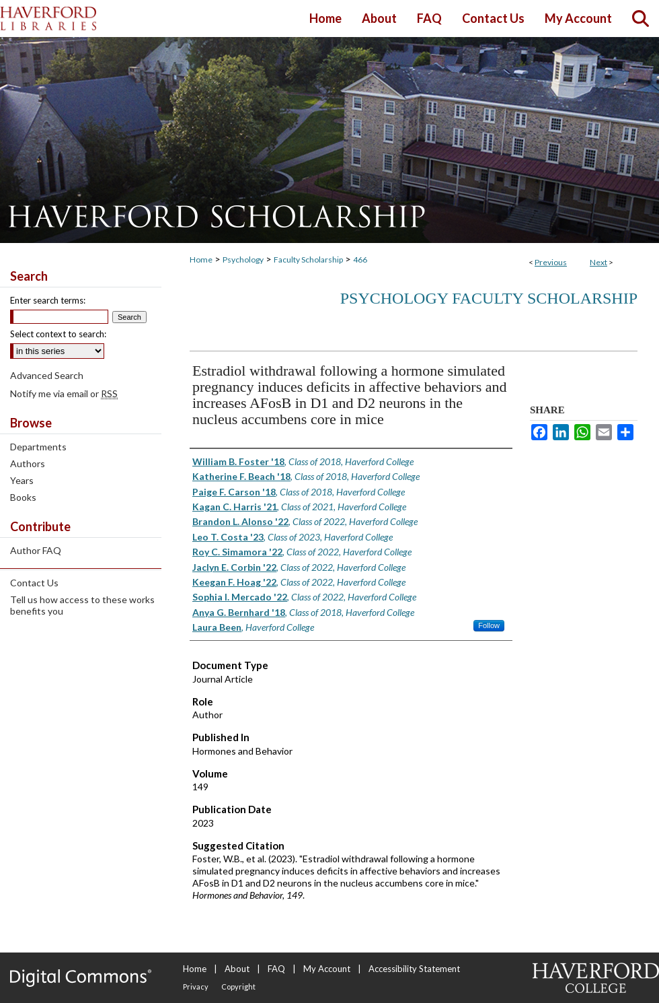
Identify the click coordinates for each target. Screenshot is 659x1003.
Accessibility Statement (414, 968)
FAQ (276, 968)
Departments (38, 446)
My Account (326, 968)
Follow (489, 625)
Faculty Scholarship (308, 259)
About (237, 968)
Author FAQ (35, 550)
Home (201, 259)
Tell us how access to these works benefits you (82, 605)
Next (598, 262)
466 (360, 259)
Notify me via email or (64, 393)
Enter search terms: (47, 300)
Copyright (238, 986)
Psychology (243, 259)
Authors (27, 463)
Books (23, 497)
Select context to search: (58, 333)
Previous (551, 262)
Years (22, 480)
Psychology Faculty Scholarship (488, 298)
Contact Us (34, 582)
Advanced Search (46, 375)
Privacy (195, 986)
